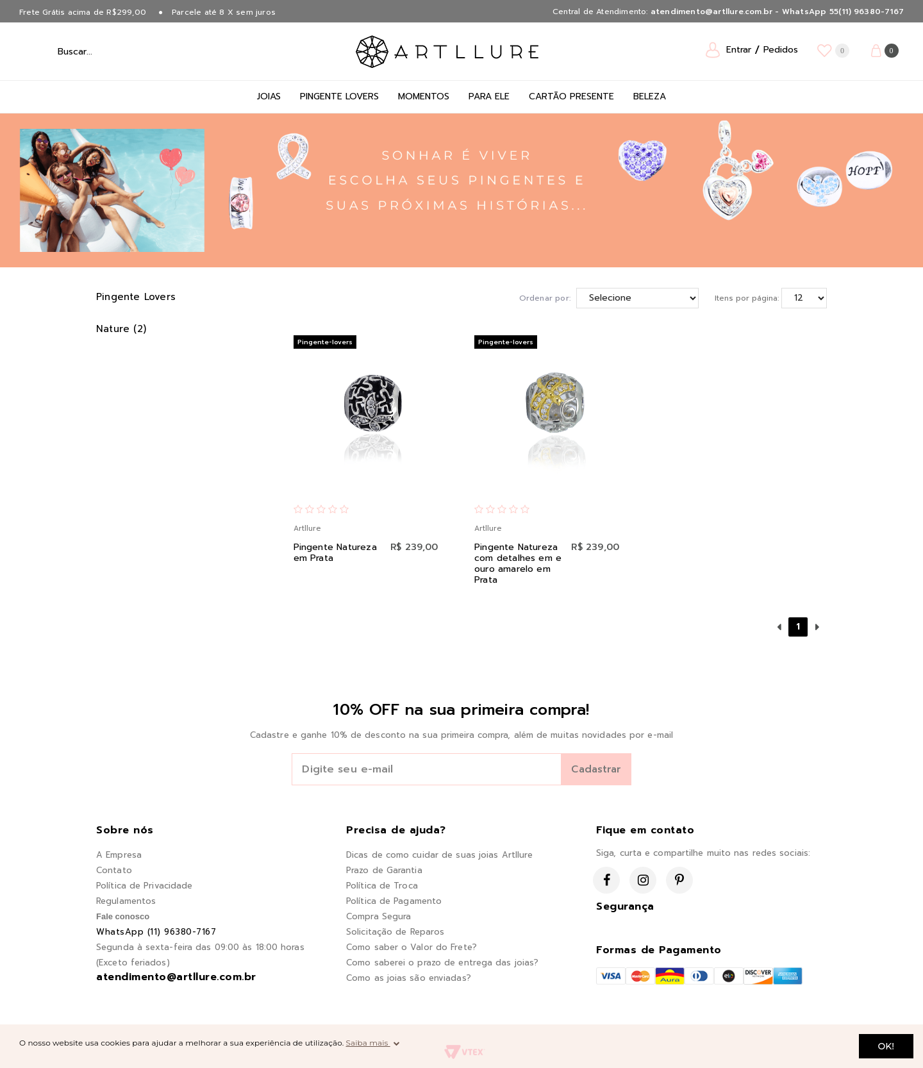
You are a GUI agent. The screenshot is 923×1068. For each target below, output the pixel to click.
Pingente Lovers (339, 96)
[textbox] (108, 51)
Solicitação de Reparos (395, 932)
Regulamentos (126, 901)
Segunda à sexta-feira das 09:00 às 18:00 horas (200, 947)
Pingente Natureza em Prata (335, 552)
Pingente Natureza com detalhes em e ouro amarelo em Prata (517, 563)
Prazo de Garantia (384, 870)
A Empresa (119, 855)
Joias (269, 96)
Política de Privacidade (144, 886)
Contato (114, 870)
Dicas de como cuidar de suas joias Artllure (439, 855)
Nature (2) (121, 329)
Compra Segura (378, 916)
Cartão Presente (571, 96)
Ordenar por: (544, 298)
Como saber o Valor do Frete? (411, 947)
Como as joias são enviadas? (408, 978)
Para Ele (489, 96)
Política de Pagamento (394, 901)
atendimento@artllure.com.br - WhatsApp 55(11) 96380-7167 (777, 11)
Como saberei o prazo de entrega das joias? (442, 962)
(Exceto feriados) (133, 962)
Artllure (307, 528)
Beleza (649, 96)
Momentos (423, 96)
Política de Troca (382, 886)
